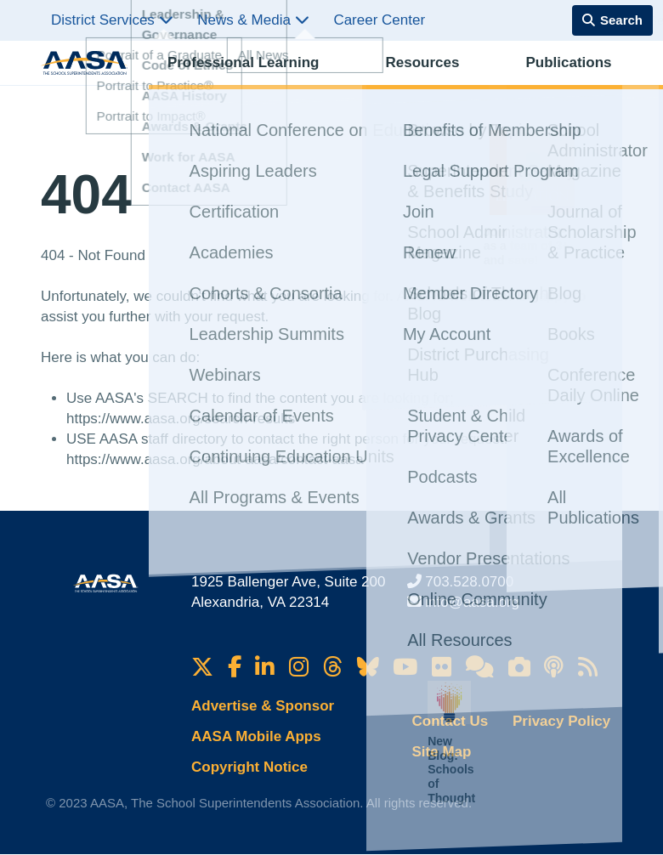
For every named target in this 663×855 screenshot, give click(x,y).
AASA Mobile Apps (256, 736)
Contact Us (450, 721)
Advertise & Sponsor (262, 706)
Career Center (379, 20)
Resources (340, 81)
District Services (112, 20)
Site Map (442, 752)
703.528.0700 (469, 582)
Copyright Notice (249, 767)
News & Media (253, 20)
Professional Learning (226, 81)
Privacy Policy (561, 721)
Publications (421, 81)
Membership (578, 81)
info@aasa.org (472, 602)
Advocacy (500, 81)
